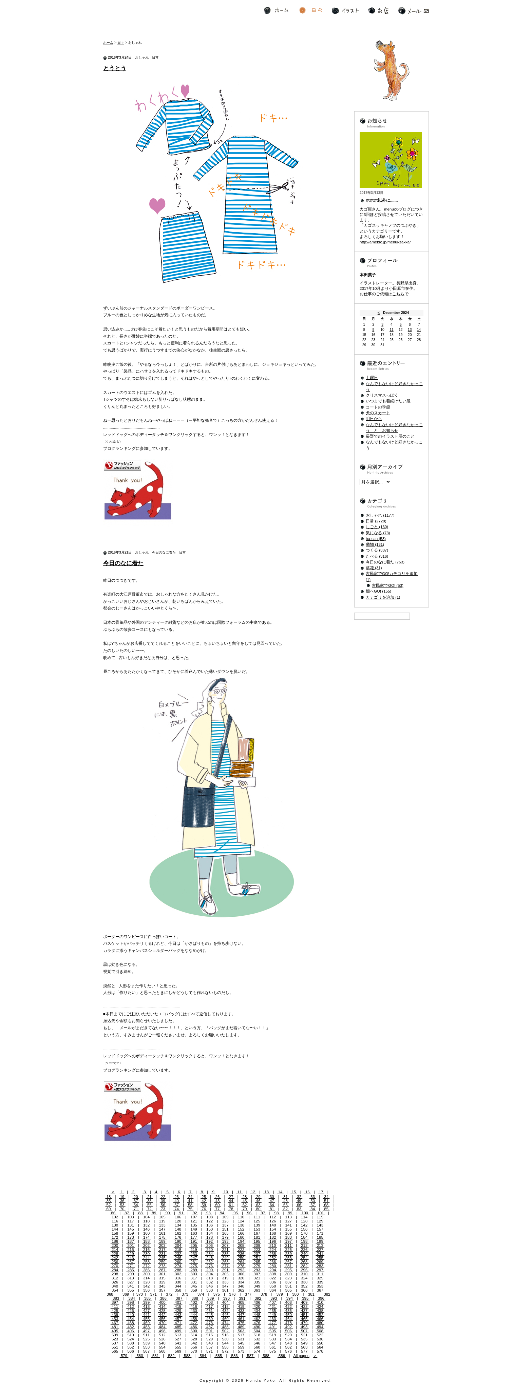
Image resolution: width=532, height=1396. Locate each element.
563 (304, 1347)
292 (241, 1270)
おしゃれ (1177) (380, 515)
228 (115, 1254)
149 (193, 1229)
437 (304, 1311)
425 (115, 1311)
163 (193, 1233)
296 (304, 1270)
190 (178, 1241)
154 (272, 1229)
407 (272, 1302)
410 (320, 1302)
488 (225, 1327)
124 (241, 1221)
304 (209, 1274)
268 (304, 1262)
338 (304, 1282)
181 (256, 1237)
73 (163, 1209)
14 (280, 1192)
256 (115, 1262)
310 (304, 1274)
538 (130, 1343)
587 (250, 1356)
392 (257, 1298)
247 (193, 1258)
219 (193, 1250)
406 (256, 1302)
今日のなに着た (164, 552)
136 (209, 1225)
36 (122, 1201)
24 (190, 1197)
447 (241, 1315)
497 (146, 1331)
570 (193, 1351)
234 (209, 1254)
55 (149, 1205)
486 (193, 1327)
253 (288, 1258)
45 (245, 1201)
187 (130, 1241)
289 (193, 1270)
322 (272, 1278)
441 (146, 1315)
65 (285, 1205)
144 (115, 1229)
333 (225, 1282)
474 (225, 1323)
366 (304, 1290)
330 (178, 1282)
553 (146, 1347)
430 (193, 1311)
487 (209, 1327)
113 (288, 1217)
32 (299, 1197)
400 (162, 1302)
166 (241, 1233)
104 (146, 1217)
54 (136, 1205)
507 (304, 1331)
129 (320, 1221)
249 (225, 1258)
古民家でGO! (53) (387, 585)
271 (130, 1266)
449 (272, 1315)
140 (272, 1225)
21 (149, 1197)
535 (304, 1339)
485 (178, 1327)
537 (115, 1343)
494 (320, 1327)
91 (181, 1213)
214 (115, 1250)
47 (272, 1201)
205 (193, 1245)
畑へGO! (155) (378, 591)
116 (115, 1221)
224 (272, 1250)
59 (204, 1205)
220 (209, 1250)
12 (253, 1192)
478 (288, 1323)
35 (108, 1201)
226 (304, 1250)
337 (288, 1282)
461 (241, 1319)
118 (146, 1221)
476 (256, 1323)
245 (162, 1258)
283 (320, 1266)
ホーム (276, 11)
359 (193, 1290)
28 (245, 1197)
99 (290, 1213)
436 (288, 1311)
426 (130, 1311)
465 (304, 1319)
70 (122, 1209)
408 (288, 1302)
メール (413, 11)
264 (241, 1262)
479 (304, 1323)
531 (241, 1339)
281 (288, 1266)
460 (225, 1319)
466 (320, 1319)
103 (130, 1217)
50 (312, 1201)
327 (130, 1282)
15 (293, 1192)
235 (225, 1254)
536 (320, 1339)
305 (225, 1274)
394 (289, 1298)
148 (178, 1229)
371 (153, 1294)
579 (124, 1356)
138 (241, 1225)
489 (241, 1327)
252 (272, 1258)
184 (304, 1237)
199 (320, 1241)
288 (178, 1270)
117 (130, 1221)
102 (115, 1217)
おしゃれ (142, 57)
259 (162, 1262)
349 (256, 1286)
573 (241, 1351)
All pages (301, 1356)
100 (305, 1213)
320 (241, 1278)
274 (178, 1266)
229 (130, 1254)
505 (272, 1331)
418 (225, 1306)
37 (136, 1201)
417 (209, 1306)
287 (162, 1270)
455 (146, 1319)
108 (209, 1217)
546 (256, 1343)
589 (282, 1356)
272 (146, 1266)
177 (193, 1237)
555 (178, 1347)
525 (146, 1339)
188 (146, 1241)
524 (130, 1339)
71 (136, 1209)
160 (146, 1233)
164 (209, 1233)
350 (272, 1286)
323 (288, 1278)
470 (162, 1323)
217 (162, 1250)
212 (304, 1245)
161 (162, 1233)
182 (272, 1237)
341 (130, 1286)
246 (178, 1258)
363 (256, 1290)
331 (193, 1282)
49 (299, 1201)
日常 (155, 57)
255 (320, 1258)
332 (209, 1282)
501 (209, 1331)
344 (178, 1286)
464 (288, 1319)
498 (162, 1331)
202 (146, 1245)
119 (162, 1221)
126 (272, 1221)
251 (256, 1258)
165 (225, 1233)
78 (231, 1209)
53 (122, 1205)
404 (225, 1302)
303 (193, 1274)
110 (241, 1217)
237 (256, 1254)
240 (304, 1254)
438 (320, 1311)
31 (285, 1197)
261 (193, 1262)
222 (241, 1250)
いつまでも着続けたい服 (388, 401)
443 (178, 1315)
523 (115, 1339)
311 (320, 1274)
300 (146, 1274)
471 (178, 1323)
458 (193, 1319)
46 (258, 1201)
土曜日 (372, 378)
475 (241, 1323)
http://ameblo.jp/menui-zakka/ (385, 242)
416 (193, 1306)
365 (288, 1290)
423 (304, 1306)
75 (190, 1209)
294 (272, 1270)
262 (209, 1262)
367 (320, 1290)
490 (256, 1327)
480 (320, 1323)
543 (209, 1343)
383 (116, 1298)
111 (256, 1217)
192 (209, 1241)
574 (256, 1351)
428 (162, 1311)
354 (115, 1290)
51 (326, 1201)
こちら (398, 294)
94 (222, 1213)
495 (115, 1331)
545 (241, 1343)
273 (162, 1266)
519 (272, 1335)
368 (110, 1294)
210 (272, 1245)
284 (115, 1270)
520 (288, 1335)
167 (256, 1233)
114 (304, 1217)
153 (256, 1229)
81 (272, 1209)
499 (178, 1331)
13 (266, 1192)
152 (241, 1229)
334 (241, 1282)
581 (155, 1356)
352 (304, 1286)
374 (200, 1294)
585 (218, 1356)
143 (320, 1225)
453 (115, 1319)
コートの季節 (378, 407)
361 (225, 1290)
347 (225, 1286)
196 (272, 1241)
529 (209, 1339)
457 (178, 1319)
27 (231, 1197)
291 (225, 1270)
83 (299, 1209)
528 (193, 1339)
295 (288, 1270)
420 (256, 1306)
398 (130, 1302)
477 (272, 1323)
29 (258, 1197)
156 (304, 1229)
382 (327, 1294)
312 (115, 1278)
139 (256, 1225)
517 (241, 1335)
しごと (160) (377, 527)
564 (320, 1347)
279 (256, 1266)
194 (241, 1241)
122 (209, 1221)
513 (178, 1335)
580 (139, 1356)
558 (225, 1347)
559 (241, 1347)
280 (272, 1266)
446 (225, 1315)
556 (193, 1347)
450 (288, 1315)
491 (272, 1327)
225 (288, 1250)
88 (140, 1213)
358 (178, 1290)
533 (272, 1339)
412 (130, 1306)
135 (193, 1225)
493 (304, 1327)
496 (130, 1331)
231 (162, 1254)
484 (162, 1327)
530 (225, 1339)
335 (256, 1282)
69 (108, 1209)
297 (320, 1270)
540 (162, 1343)
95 (235, 1213)
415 (178, 1306)
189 (162, 1241)
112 (272, 1217)
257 (130, 1262)
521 (304, 1335)
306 (241, 1274)
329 (162, 1282)
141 (288, 1225)
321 (256, 1278)
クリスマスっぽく (382, 395)
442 (162, 1315)
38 (149, 1201)
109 (225, 1217)
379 (280, 1294)
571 (209, 1351)
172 (115, 1237)
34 (326, 1197)
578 (320, 1351)
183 (288, 1237)
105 (162, 1217)
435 (272, 1311)
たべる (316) (377, 556)
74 (176, 1209)
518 (256, 1335)
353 (320, 1286)
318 (209, 1278)
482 (130, 1327)
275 (193, 1266)
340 (115, 1286)
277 (225, 1266)
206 (209, 1245)
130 (115, 1225)
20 (136, 1197)
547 (272, 1343)
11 (239, 1192)
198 (304, 1241)
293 (256, 1270)
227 (320, 1250)
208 (241, 1245)
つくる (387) (377, 550)
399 (146, 1302)
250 (241, 1258)
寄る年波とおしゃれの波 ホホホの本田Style (148, 18)
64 (272, 1205)
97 (263, 1213)
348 (241, 1286)
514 (193, 1335)
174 (146, 1237)
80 (258, 1209)
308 (272, 1274)
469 (146, 1323)
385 (147, 1298)
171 (320, 1233)
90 (168, 1213)
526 (162, 1339)
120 (178, 1221)
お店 (378, 11)
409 (304, 1302)
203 (162, 1245)
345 (193, 1286)
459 (209, 1319)
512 (162, 1335)
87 (127, 1213)
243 (130, 1258)
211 (288, 1245)
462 (256, 1319)
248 (209, 1258)
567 (146, 1351)
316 (178, 1278)
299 (130, 1274)
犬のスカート (378, 413)
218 (178, 1250)
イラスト (345, 11)
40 (176, 1201)
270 (115, 1266)
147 (162, 1229)
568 (162, 1351)
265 (256, 1262)
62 (245, 1205)
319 (225, 1278)
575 (272, 1351)
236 (241, 1254)
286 (146, 1270)
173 (130, 1237)
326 (115, 1282)
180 (241, 1237)
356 (146, 1290)
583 (187, 1356)
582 (171, 1356)
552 (130, 1347)
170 (304, 1233)
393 (273, 1298)
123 (225, 1221)
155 (288, 1229)
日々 (310, 11)
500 (193, 1331)
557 (209, 1347)
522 (320, 1335)
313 (130, 1278)
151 (225, 1229)
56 (163, 1205)
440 (130, 1315)
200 (115, 1245)
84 (312, 1209)
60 (217, 1205)
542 (193, 1343)
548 (288, 1343)
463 (272, 1319)
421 (272, 1306)
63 (258, 1205)
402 (193, 1302)
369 (125, 1294)
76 (204, 1209)
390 (226, 1298)
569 (178, 1351)
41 (190, 1201)
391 (242, 1298)
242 (115, 1258)
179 (225, 1237)
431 (209, 1311)
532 (256, 1339)
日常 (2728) (376, 521)
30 (272, 1197)
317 (193, 1278)
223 (256, 1250)
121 (193, 1221)
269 (320, 1262)
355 (130, 1290)
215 (130, 1250)
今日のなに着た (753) (385, 562)
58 (190, 1205)
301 (162, 1274)
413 (146, 1306)
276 (209, 1266)
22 (163, 1197)
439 (115, 1315)
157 (320, 1229)
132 (146, 1225)
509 (115, 1335)
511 (146, 1335)
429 (178, 1311)
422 (288, 1306)
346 (209, 1286)
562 (288, 1347)
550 (320, 1343)
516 (225, 1335)
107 (193, 1217)
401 (178, 1302)
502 (225, 1331)
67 (312, 1205)
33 (312, 1197)
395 (305, 1298)
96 (249, 1213)
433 (241, 1311)
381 (311, 1294)
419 (241, 1306)
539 (146, 1343)
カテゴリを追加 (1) (383, 597)
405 (241, 1302)
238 (272, 1254)
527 (178, 1339)
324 (304, 1278)
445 (209, 1315)
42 (204, 1201)
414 (162, 1306)
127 (288, 1221)
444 (193, 1315)
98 (276, 1213)
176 (178, 1237)
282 (304, 1266)
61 (231, 1205)
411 (115, 1306)
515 (209, 1335)
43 (217, 1201)
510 (130, 1335)
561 (272, 1347)
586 (234, 1356)
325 (320, 1278)
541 (178, 1343)
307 (256, 1274)
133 (162, 1225)
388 (194, 1298)
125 (256, 1221)
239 (288, 1254)
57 (176, 1205)
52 (108, 1205)
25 (204, 1197)
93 (208, 1213)
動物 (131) (375, 544)
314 (146, 1278)
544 (225, 1343)
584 (202, 1356)
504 (256, 1331)
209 (256, 1245)
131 (130, 1225)
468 (130, 1323)
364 (272, 1290)
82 (285, 1209)
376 (232, 1294)
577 (304, 1351)
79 (245, 1209)
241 (320, 1254)
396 (321, 1298)
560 (256, 1347)
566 (130, 1351)
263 (225, 1262)
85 (326, 1209)
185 (320, 1237)
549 (304, 1343)
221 (225, 1250)
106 (178, 1217)
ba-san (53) (376, 539)
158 (115, 1233)
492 (288, 1327)
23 (176, 1197)
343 (162, 1286)
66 (299, 1205)
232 (178, 1254)
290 (209, 1270)
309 (288, 1274)
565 (115, 1351)
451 (304, 1315)
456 (162, 1319)
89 (154, 1213)
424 (320, 1306)
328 (146, 1282)
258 (146, 1262)
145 (130, 1229)
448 (256, 1315)
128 (304, 1221)
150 (209, 1229)
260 (178, 1262)
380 (295, 1294)
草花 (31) (374, 568)
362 (241, 1290)
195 (256, 1241)
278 (241, 1266)
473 (209, 1323)
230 (146, 1254)
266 (272, 1262)
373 (184, 1294)
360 (209, 1290)
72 (149, 1209)
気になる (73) (378, 533)
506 (288, 1331)
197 (288, 1241)
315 (162, 1278)
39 (163, 1201)
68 (326, 1205)
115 (320, 1217)
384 (131, 1298)
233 (193, 1254)
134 (178, 1225)
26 (217, 1197)
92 (195, 1213)
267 (288, 1262)
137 (225, 1225)
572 (225, 1351)
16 (307, 1192)
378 (264, 1294)
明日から (374, 419)
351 (288, 1286)
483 (146, 1327)
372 (169, 1294)
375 (216, 1294)
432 (225, 1311)
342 (146, 1286)
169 (288, 1233)
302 (178, 1274)
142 (304, 1225)
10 (226, 1192)
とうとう (114, 68)
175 (162, 1237)
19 (122, 1197)
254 (304, 1258)
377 (248, 1294)
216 (146, 1250)
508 (320, 1331)
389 (210, 1298)
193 (225, 1241)
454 (130, 1319)
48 (285, 1201)
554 (162, 1347)
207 (225, 1245)
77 (217, 1209)
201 (130, 1245)
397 (115, 1302)
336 (272, 1282)
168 (272, 1233)
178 (209, 1237)
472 (193, 1323)
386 (163, 1298)
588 (266, 1356)
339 (320, 1282)
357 (162, 1290)
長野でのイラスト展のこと (390, 436)
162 (178, 1233)
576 (288, 1351)
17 (321, 1192)
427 (146, 1311)
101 (320, 1213)
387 (179, 1298)
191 (193, 1241)
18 (108, 1197)
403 (209, 1302)
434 (256, 1311)
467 (115, 1323)
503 (241, 1331)
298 (115, 1274)
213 (320, 1245)
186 (115, 1241)
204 (178, 1245)
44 (231, 1201)
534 (288, 1339)
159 (130, 1233)
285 (130, 1270)
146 (146, 1229)
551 (115, 1347)
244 (146, 1258)
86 (113, 1213)
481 (115, 1327)
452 (320, 1315)
